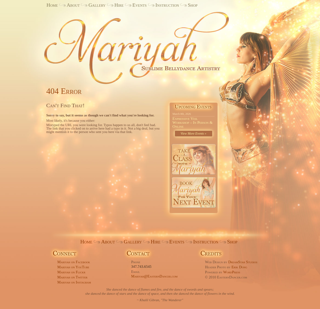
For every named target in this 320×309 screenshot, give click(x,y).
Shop (192, 5)
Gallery (96, 5)
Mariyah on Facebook (73, 262)
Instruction (167, 5)
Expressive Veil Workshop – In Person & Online (193, 122)
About (73, 5)
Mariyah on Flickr (71, 272)
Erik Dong (239, 267)
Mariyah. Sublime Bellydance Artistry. (144, 44)
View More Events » (193, 133)
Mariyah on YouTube (73, 267)
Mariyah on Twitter (72, 277)
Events (139, 5)
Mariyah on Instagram (74, 282)
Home (52, 5)
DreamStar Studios (242, 262)
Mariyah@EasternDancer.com (154, 276)
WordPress (231, 272)
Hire (119, 5)
